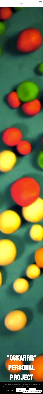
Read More (21, 390)
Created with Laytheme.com (32, 391)
